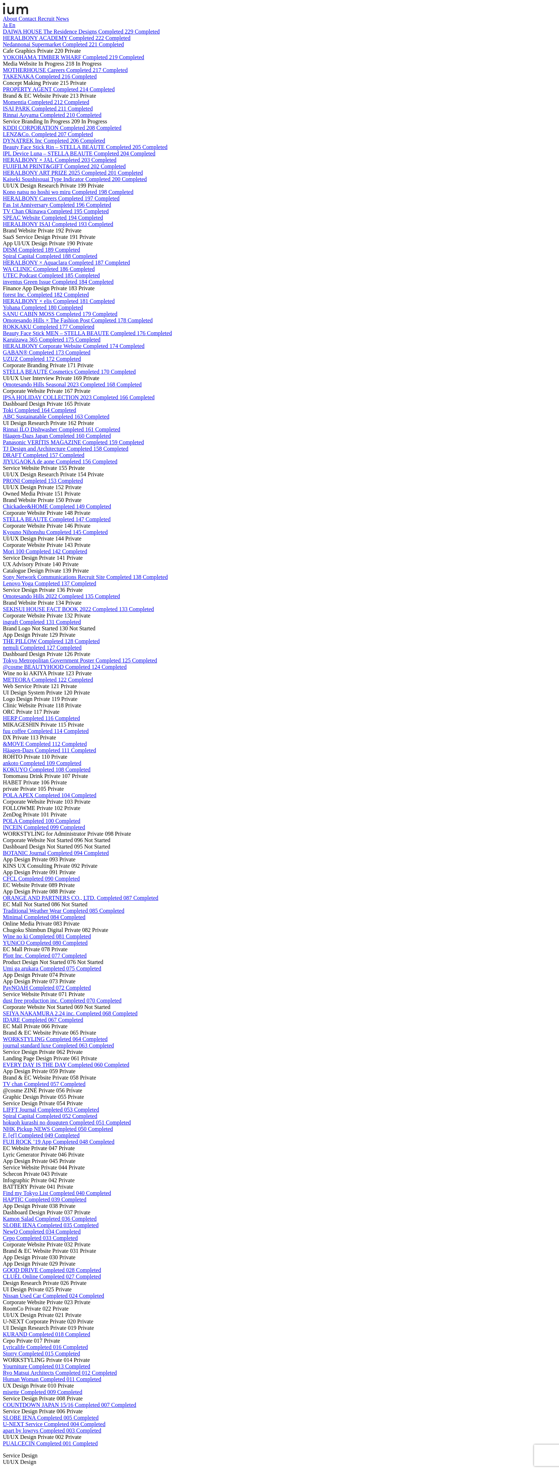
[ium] (15, 12)
